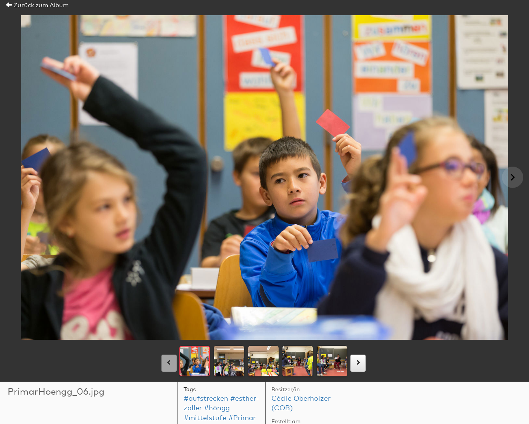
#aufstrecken (206, 398)
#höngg (217, 408)
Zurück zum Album (37, 5)
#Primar (242, 418)
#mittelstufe (205, 418)
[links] (169, 363)
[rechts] (358, 363)
